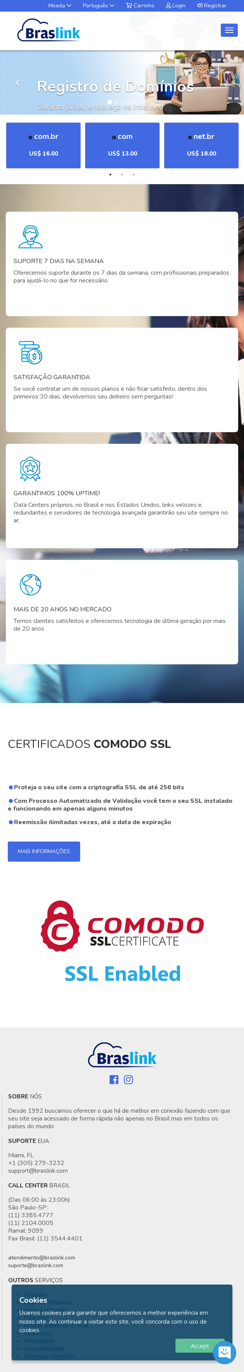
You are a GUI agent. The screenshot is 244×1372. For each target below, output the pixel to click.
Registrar (212, 5)
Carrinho (140, 5)
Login (176, 5)
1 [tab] (110, 174)
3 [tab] (133, 174)
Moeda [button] (59, 5)
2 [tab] (122, 174)
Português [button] (98, 5)
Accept (200, 1346)
